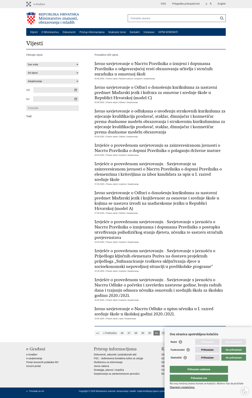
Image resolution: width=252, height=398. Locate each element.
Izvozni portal (33, 366)
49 (142, 333)
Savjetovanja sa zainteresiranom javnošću (116, 373)
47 (129, 333)
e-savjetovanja (34, 358)
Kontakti (135, 32)
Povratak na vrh (36, 391)
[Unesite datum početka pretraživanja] (56, 90)
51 (156, 333)
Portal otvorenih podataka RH (42, 362)
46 (122, 333)
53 (170, 333)
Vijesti (34, 32)
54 (177, 333)
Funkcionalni (178, 356)
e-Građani (31, 354)
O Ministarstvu (50, 32)
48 (136, 333)
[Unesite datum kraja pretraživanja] (56, 99)
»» (206, 333)
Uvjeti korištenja (144, 391)
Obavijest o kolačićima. (182, 387)
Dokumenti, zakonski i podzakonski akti (115, 354)
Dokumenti (69, 32)
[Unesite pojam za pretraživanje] (173, 18)
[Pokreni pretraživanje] (222, 18)
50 (149, 333)
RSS (163, 3)
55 (184, 333)
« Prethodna (109, 333)
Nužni (174, 349)
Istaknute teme (117, 32)
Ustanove (149, 32)
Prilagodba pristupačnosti (186, 3)
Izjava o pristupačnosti (162, 391)
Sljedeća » (195, 333)
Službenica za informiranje (108, 362)
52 (163, 333)
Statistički (176, 364)
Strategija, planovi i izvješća (109, 369)
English (222, 3)
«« (97, 333)
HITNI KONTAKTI (168, 32)
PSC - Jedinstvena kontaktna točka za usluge (118, 358)
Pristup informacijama (91, 32)
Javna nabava (101, 366)
